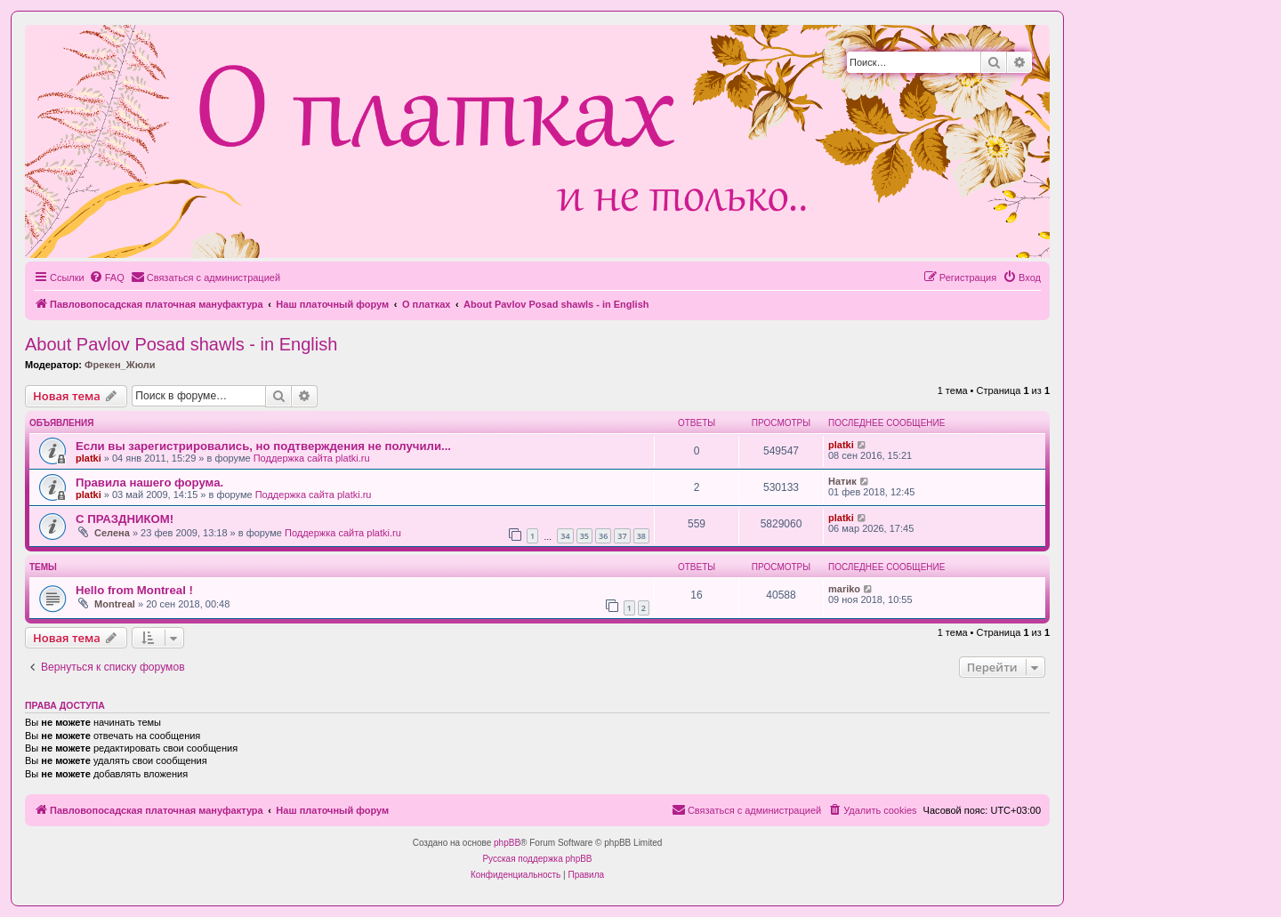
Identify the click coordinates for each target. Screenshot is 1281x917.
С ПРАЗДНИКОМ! (124, 519)
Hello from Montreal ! (134, 590)
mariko (844, 588)
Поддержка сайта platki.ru (312, 458)
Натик (842, 481)
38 (641, 536)
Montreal (114, 604)
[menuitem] (107, 277)
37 (621, 536)
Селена (112, 532)
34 (564, 536)
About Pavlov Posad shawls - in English (181, 344)
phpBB (507, 843)
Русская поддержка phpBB (537, 859)
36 (603, 536)
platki (88, 458)
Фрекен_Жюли (120, 364)
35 (584, 536)
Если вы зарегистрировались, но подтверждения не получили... (263, 446)
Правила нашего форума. (149, 482)
